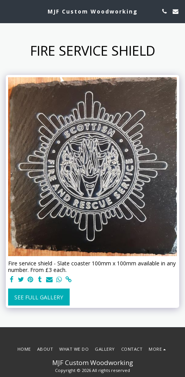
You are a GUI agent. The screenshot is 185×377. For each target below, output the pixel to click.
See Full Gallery (38, 297)
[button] (8, 11)
